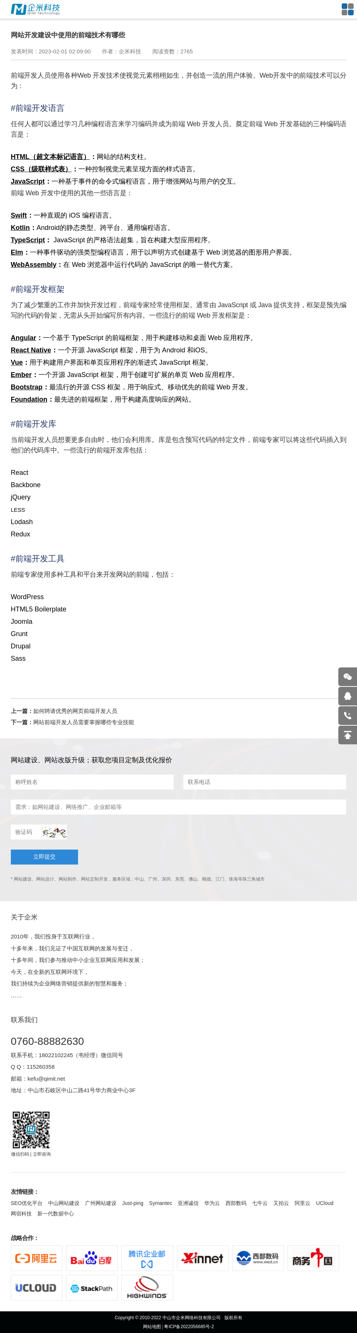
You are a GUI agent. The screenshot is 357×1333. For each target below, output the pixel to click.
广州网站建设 (101, 1203)
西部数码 (236, 1203)
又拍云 (281, 1203)
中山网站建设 (64, 1203)
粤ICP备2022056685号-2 (189, 1326)
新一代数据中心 (55, 1214)
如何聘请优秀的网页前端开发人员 (75, 711)
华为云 (212, 1203)
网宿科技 (21, 1214)
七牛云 (260, 1203)
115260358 (41, 1066)
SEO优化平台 (27, 1203)
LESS (18, 510)
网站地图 (152, 1326)
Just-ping (132, 1203)
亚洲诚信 (188, 1203)
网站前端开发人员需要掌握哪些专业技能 (83, 722)
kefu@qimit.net (46, 1078)
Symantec (160, 1203)
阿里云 (302, 1203)
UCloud (324, 1203)
